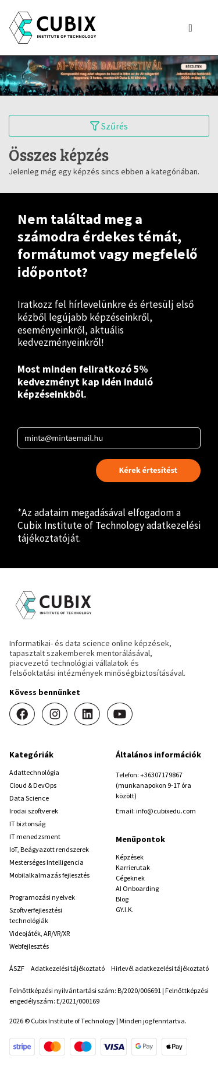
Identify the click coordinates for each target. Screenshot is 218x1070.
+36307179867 (161, 774)
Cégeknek (130, 877)
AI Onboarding (137, 888)
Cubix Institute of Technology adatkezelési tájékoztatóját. (109, 532)
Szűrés (109, 126)
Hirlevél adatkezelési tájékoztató (160, 968)
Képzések (130, 857)
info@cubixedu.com (166, 810)
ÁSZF (16, 968)
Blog (122, 898)
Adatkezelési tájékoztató (68, 968)
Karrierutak (133, 867)
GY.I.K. (125, 909)
